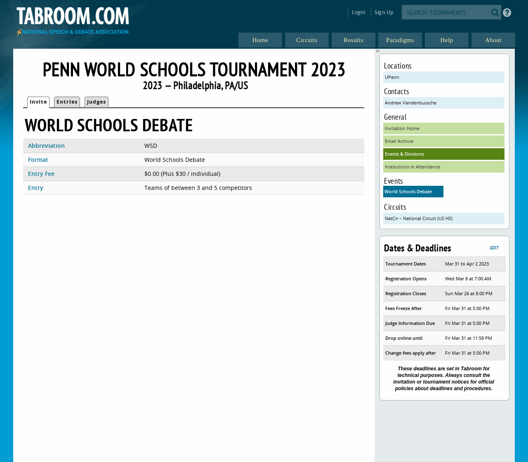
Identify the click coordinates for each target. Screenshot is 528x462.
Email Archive (399, 141)
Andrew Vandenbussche (410, 103)
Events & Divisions (404, 154)
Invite (38, 101)
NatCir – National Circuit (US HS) (419, 218)
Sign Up (384, 12)
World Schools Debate (408, 191)
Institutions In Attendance (412, 166)
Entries (67, 101)
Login (358, 12)
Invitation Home (402, 128)
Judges (96, 101)
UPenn (392, 77)
